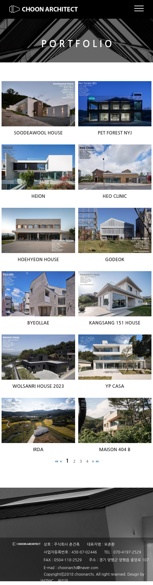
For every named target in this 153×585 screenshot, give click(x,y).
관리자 (63, 581)
